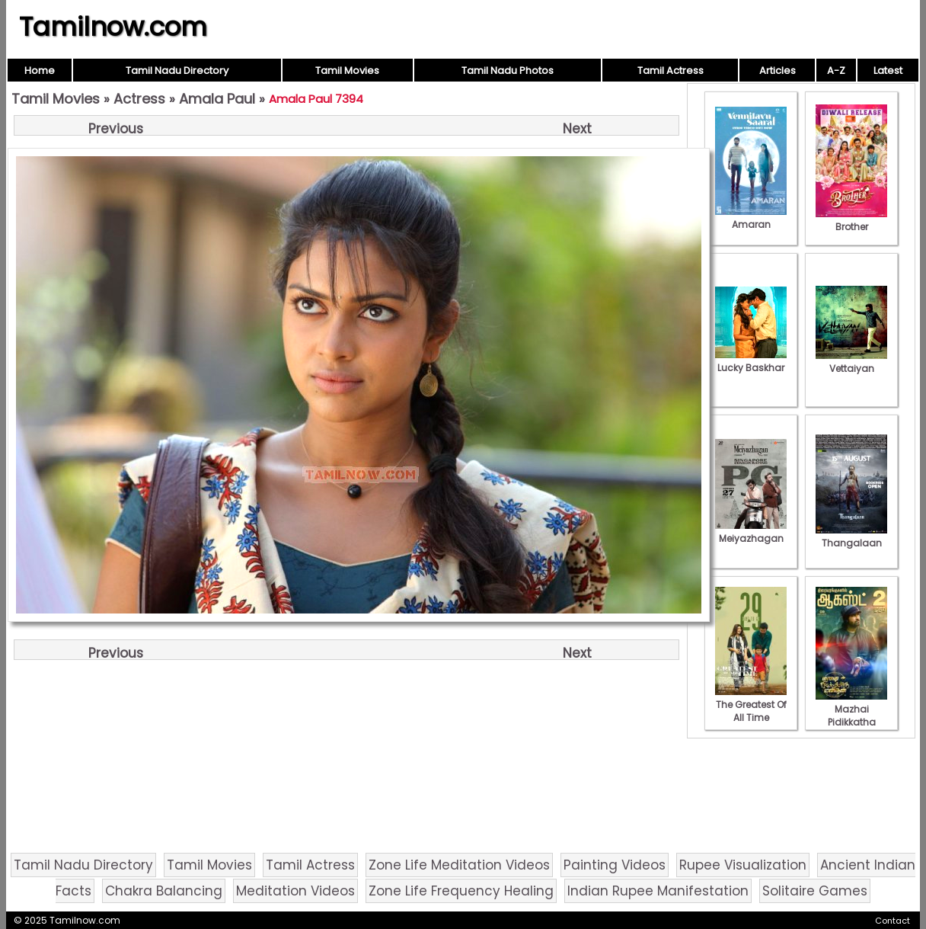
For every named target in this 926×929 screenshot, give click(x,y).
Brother (851, 220)
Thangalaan (851, 536)
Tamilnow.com (113, 26)
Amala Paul (217, 98)
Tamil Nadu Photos (507, 70)
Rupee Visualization (742, 865)
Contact (892, 921)
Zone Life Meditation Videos (459, 865)
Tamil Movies (347, 70)
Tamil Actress (670, 70)
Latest (887, 70)
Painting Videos (615, 865)
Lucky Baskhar (751, 361)
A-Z (836, 70)
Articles (777, 70)
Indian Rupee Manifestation (658, 891)
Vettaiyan (851, 362)
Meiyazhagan (751, 532)
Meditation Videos (295, 891)
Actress (139, 98)
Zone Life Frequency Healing (461, 891)
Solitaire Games (814, 891)
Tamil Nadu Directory (177, 70)
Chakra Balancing (163, 891)
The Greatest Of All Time (751, 704)
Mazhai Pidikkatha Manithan (851, 716)
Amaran (751, 218)
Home (39, 70)
